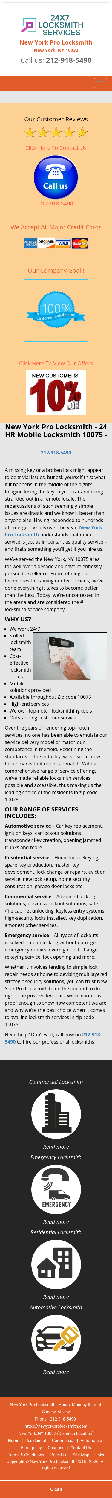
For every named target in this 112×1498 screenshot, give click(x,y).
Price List (59, 1455)
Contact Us (80, 1447)
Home (13, 1440)
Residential (35, 1440)
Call (56, 1489)
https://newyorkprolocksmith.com (55, 1426)
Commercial (63, 1440)
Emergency (31, 1447)
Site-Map (81, 1455)
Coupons (56, 1447)
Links (99, 1455)
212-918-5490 (69, 60)
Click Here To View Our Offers (56, 363)
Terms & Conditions (26, 1455)
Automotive (91, 1440)
